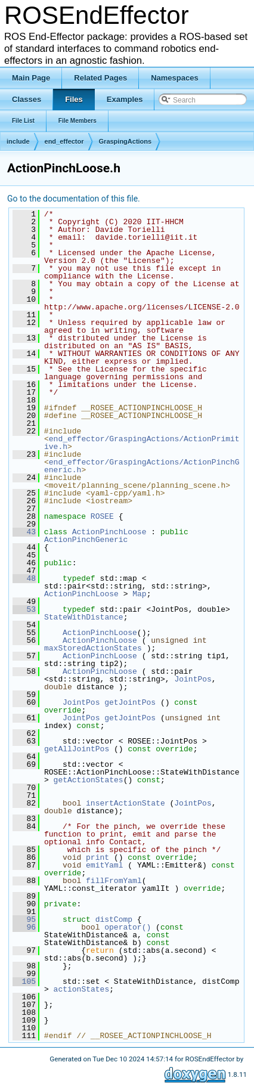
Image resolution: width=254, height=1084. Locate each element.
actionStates (82, 989)
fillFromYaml (114, 880)
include (18, 141)
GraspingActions (125, 141)
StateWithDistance (83, 617)
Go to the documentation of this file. (73, 198)
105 (24, 981)
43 (24, 531)
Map (139, 594)
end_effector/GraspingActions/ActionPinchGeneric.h (142, 466)
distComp (113, 919)
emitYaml (104, 865)
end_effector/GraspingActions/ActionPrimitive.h (142, 442)
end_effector (64, 141)
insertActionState (125, 803)
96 (24, 927)
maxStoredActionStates (93, 648)
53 (24, 609)
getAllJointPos (76, 749)
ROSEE (102, 516)
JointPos (192, 679)
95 (24, 919)
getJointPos (130, 702)
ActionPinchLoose (109, 531)
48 (24, 578)
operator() (130, 927)
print (97, 857)
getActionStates (88, 780)
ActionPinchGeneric (86, 539)
